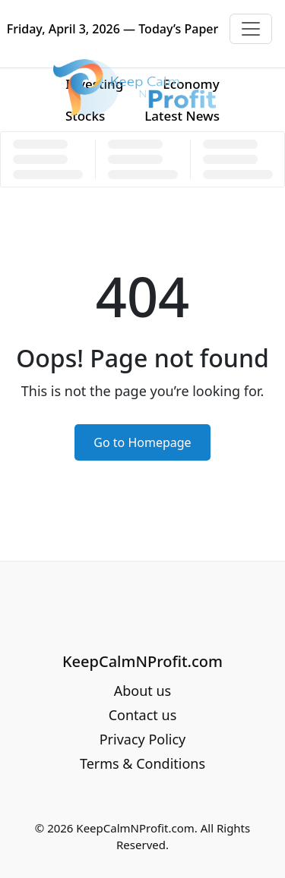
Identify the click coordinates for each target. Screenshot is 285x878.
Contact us (143, 715)
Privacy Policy (143, 739)
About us (143, 690)
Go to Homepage (142, 442)
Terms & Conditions (142, 763)
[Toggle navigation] (251, 29)
